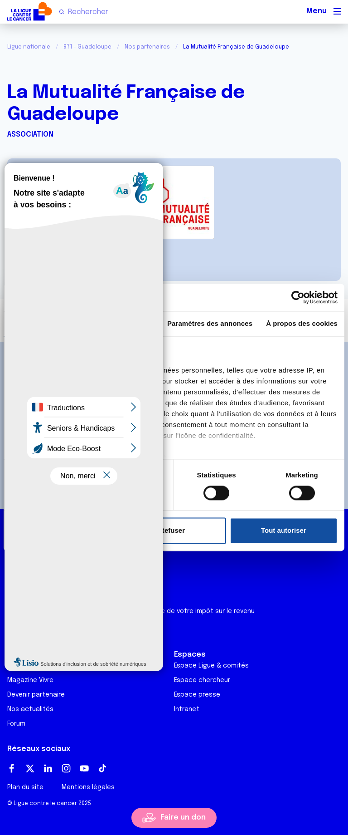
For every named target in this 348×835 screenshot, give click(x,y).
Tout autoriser (283, 531)
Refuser (172, 531)
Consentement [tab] (43, 323)
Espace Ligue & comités (211, 666)
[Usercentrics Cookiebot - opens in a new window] (298, 297)
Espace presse (197, 695)
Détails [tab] (121, 323)
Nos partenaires (147, 47)
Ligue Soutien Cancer (43, 580)
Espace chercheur (202, 680)
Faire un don (183, 817)
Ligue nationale (28, 47)
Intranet (186, 709)
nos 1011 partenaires (74, 370)
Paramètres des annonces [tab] (209, 323)
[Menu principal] (337, 11)
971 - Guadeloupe (87, 47)
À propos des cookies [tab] (302, 323)
